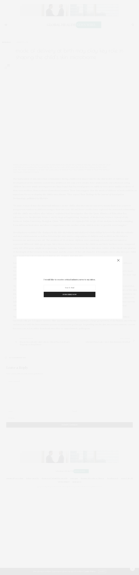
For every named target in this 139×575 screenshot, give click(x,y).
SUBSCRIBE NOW (70, 294)
